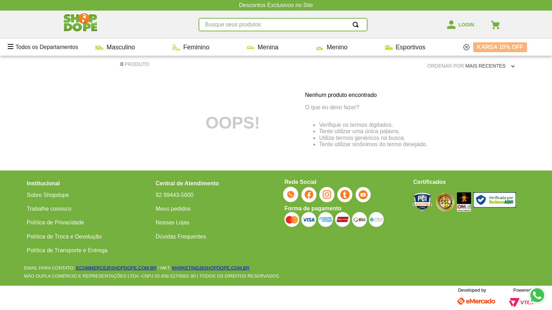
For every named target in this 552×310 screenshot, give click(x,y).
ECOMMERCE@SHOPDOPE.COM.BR (116, 268)
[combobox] (283, 24)
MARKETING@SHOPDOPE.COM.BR (211, 268)
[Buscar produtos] (357, 25)
